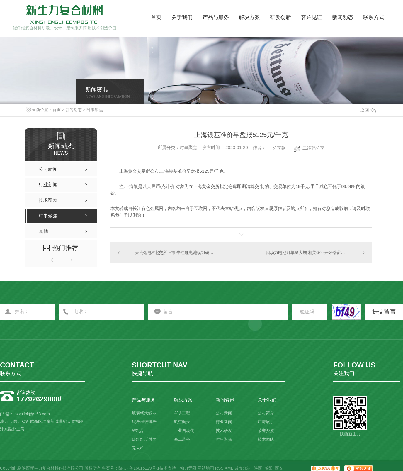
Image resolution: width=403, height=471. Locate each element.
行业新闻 (224, 421)
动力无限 (188, 468)
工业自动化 (184, 430)
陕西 (258, 468)
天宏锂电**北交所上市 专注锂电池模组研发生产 (175, 252)
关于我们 (182, 17)
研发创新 (280, 17)
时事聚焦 (94, 109)
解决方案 (249, 17)
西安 (279, 468)
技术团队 (266, 439)
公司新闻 (224, 413)
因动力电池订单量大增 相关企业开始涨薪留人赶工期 (313, 252)
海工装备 (182, 439)
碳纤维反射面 (144, 439)
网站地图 (206, 468)
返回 (368, 109)
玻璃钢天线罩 (144, 413)
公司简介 (266, 413)
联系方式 (373, 17)
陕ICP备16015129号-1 (138, 468)
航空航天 (182, 421)
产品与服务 (216, 17)
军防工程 (182, 413)
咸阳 (268, 468)
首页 (156, 17)
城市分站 (242, 468)
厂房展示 (266, 421)
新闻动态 (342, 17)
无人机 (138, 448)
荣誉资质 (266, 430)
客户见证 (311, 17)
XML (229, 468)
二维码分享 (313, 147)
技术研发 (224, 430)
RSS (219, 468)
